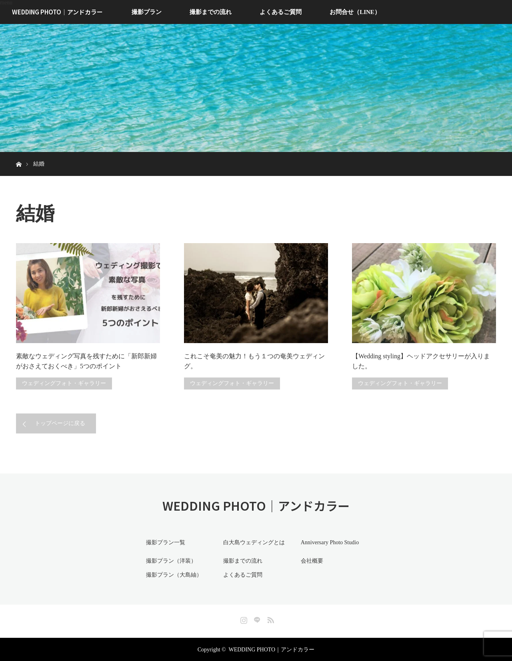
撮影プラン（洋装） (170, 560)
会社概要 (311, 560)
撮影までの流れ (211, 12)
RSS (270, 618)
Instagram (243, 618)
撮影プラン (147, 12)
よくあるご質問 (281, 12)
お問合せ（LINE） (355, 12)
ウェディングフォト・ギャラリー (64, 383)
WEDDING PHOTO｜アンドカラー (57, 12)
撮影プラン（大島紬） (173, 574)
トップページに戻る (60, 423)
